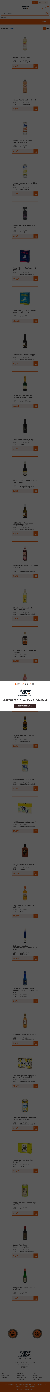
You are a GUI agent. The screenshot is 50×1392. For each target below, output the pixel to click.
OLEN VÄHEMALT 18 (25, 706)
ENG (25, 684)
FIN (32, 684)
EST (17, 684)
